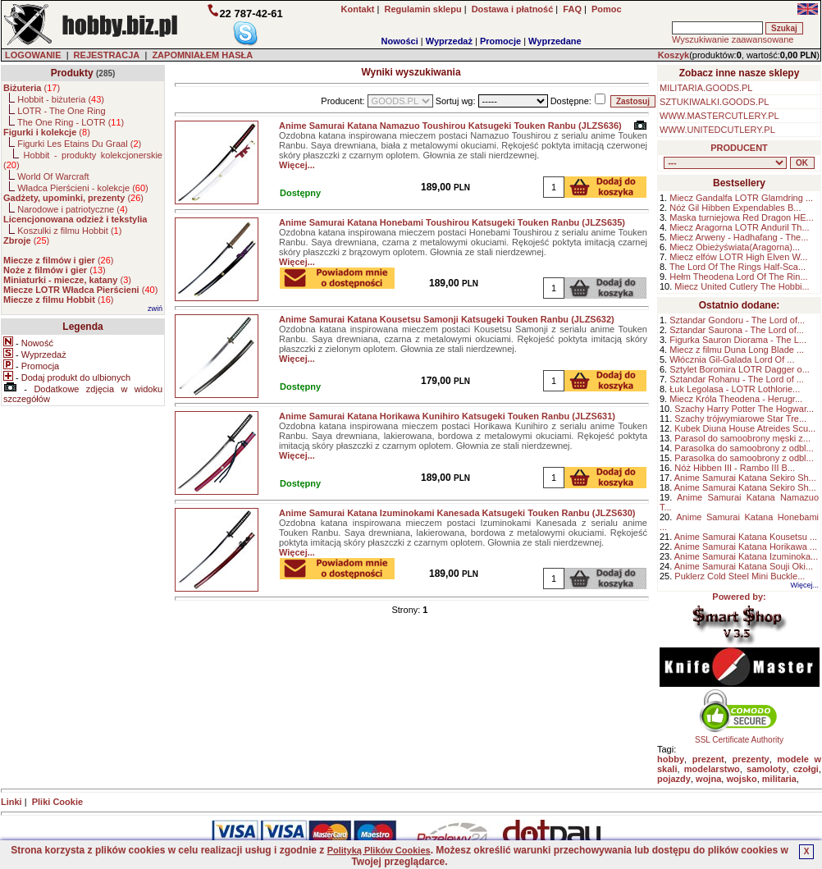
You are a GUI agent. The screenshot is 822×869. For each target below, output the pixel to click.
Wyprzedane (555, 41)
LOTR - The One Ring (61, 111)
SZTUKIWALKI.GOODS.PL (714, 102)
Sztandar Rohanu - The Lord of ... (736, 379)
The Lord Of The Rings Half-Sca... (737, 267)
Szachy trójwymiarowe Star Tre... (740, 418)
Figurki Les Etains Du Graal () (79, 144)
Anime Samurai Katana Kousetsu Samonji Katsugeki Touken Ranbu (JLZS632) (446, 319)
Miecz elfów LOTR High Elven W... (738, 257)
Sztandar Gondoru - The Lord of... (737, 320)
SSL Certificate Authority (739, 736)
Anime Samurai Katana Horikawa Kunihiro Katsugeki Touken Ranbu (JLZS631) (447, 416)
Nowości (399, 41)
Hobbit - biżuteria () (60, 99)
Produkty (72, 73)
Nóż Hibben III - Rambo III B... (734, 468)
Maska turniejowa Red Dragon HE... (741, 217)
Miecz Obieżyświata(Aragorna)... (734, 247)
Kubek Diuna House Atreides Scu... (744, 428)
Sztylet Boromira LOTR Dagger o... (739, 369)
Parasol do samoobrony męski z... (742, 438)
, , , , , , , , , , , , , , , (725, 163)
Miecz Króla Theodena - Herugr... (735, 399)
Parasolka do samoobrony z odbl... (743, 448)
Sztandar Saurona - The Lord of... (736, 330)
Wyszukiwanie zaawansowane (732, 39)
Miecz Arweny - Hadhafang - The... (738, 237)
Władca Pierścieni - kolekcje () (82, 188)
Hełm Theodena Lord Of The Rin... (738, 276)
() (31, 88)
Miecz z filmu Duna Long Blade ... (736, 349)
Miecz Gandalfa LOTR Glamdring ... (741, 198)
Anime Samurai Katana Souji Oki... (743, 566)
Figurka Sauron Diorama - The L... (737, 340)
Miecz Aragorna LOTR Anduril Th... (739, 227)
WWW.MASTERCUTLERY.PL (719, 116)
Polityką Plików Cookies (379, 850)
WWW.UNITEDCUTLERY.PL (717, 130)
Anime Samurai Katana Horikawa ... (745, 546)
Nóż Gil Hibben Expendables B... (735, 208)
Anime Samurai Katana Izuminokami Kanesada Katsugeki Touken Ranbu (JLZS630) (457, 513)
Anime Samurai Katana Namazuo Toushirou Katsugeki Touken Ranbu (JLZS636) (450, 125)
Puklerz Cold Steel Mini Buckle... (739, 576)
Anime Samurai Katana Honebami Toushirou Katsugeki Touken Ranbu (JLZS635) (452, 222)
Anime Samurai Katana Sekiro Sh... (745, 478)
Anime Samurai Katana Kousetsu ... (745, 537)
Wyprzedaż (449, 41)
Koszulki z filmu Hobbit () (69, 231)
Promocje (500, 41)
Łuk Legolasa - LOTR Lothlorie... (734, 389)
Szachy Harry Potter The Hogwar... (744, 409)
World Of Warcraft (53, 176)
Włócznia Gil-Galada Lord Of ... (731, 359)
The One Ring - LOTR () (70, 122)
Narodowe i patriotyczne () (72, 209)
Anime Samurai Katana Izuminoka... (746, 556)
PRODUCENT (739, 148)
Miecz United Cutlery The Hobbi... (741, 286)
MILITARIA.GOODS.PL (706, 88)
